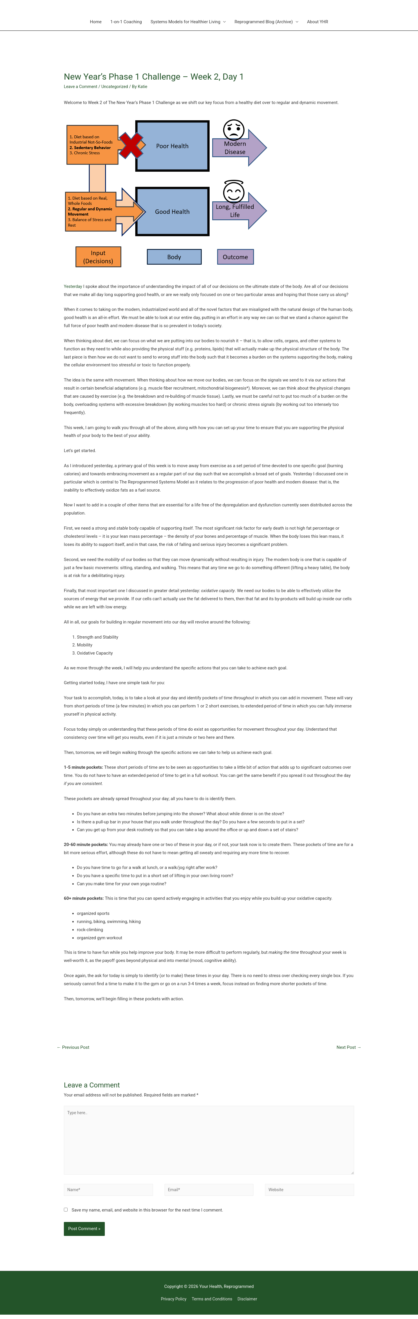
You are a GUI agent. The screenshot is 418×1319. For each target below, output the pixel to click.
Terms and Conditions (212, 1303)
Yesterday (73, 286)
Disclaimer (249, 1303)
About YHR (317, 21)
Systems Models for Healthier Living (185, 21)
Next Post (348, 1047)
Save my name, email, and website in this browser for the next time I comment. (147, 1214)
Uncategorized (117, 86)
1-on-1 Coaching (126, 21)
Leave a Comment (81, 86)
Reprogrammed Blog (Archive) (264, 21)
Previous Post (74, 1047)
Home (96, 21)
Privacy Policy (172, 1303)
